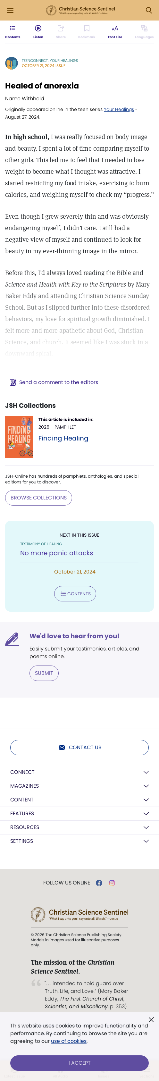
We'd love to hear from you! (74, 636)
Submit (44, 673)
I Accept (80, 1063)
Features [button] (22, 813)
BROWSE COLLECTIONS (39, 497)
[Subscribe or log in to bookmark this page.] (86, 32)
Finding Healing (63, 438)
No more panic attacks (56, 553)
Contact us (79, 747)
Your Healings (119, 109)
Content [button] (22, 799)
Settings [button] (21, 841)
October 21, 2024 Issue (43, 65)
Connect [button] (22, 772)
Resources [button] (24, 827)
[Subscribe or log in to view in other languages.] (144, 32)
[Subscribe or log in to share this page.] (61, 32)
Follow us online (66, 882)
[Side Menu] (10, 10)
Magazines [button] (24, 786)
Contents (75, 594)
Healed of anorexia (42, 85)
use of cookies (69, 1041)
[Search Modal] (148, 10)
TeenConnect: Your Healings (50, 60)
